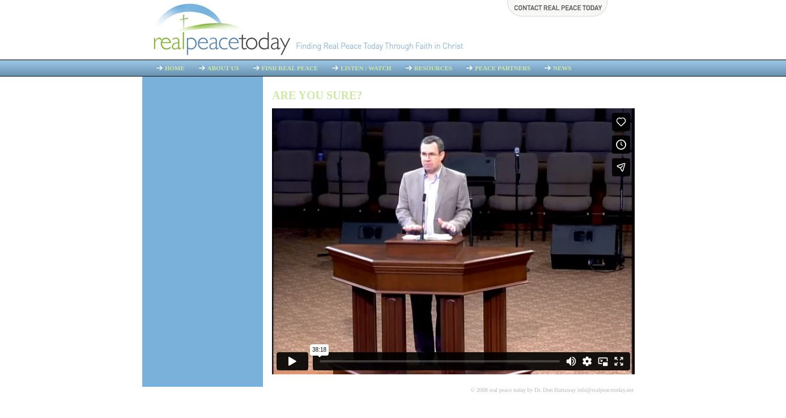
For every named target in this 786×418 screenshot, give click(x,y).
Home (175, 68)
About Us (223, 68)
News (562, 68)
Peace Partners (502, 68)
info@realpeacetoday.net (605, 390)
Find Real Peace (290, 68)
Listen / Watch (366, 68)
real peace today (507, 390)
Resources (433, 68)
